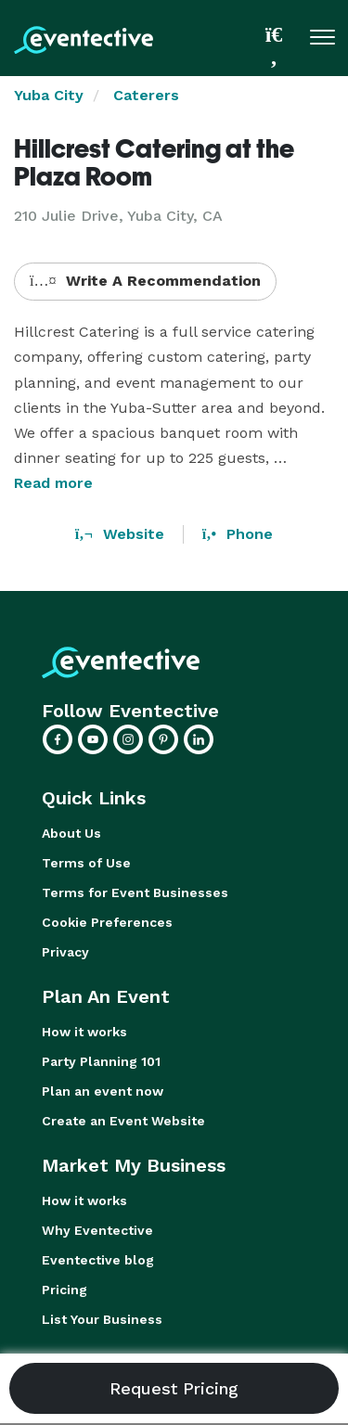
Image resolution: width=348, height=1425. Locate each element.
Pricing (64, 1289)
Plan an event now (102, 1091)
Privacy (65, 951)
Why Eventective (97, 1230)
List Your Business (102, 1319)
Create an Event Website (123, 1120)
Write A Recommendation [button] (145, 280)
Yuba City (49, 95)
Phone (237, 534)
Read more (53, 483)
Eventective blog (98, 1259)
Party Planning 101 (101, 1061)
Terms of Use (86, 862)
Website (119, 534)
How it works (84, 1031)
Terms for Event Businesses (135, 892)
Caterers (146, 95)
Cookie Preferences (107, 922)
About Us (71, 833)
